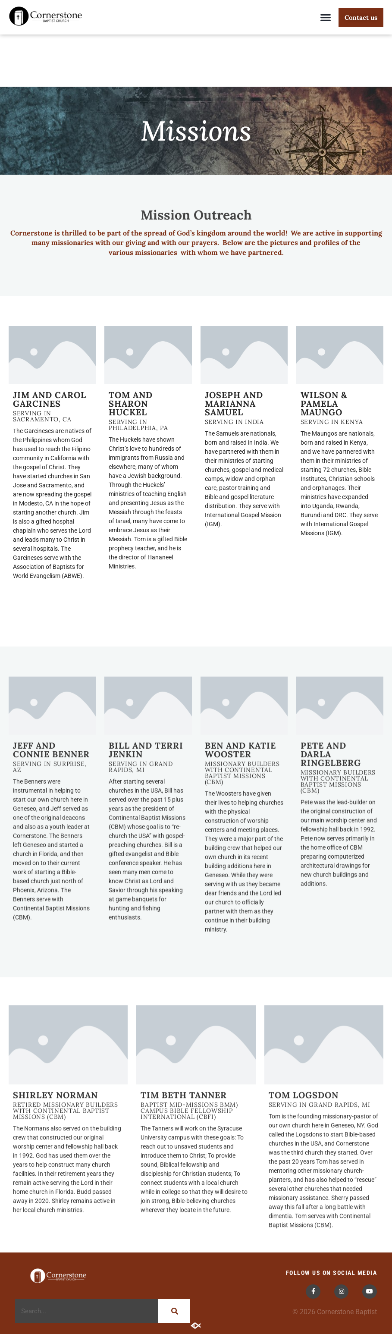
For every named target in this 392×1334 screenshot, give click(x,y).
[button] (325, 17)
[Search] (174, 1311)
